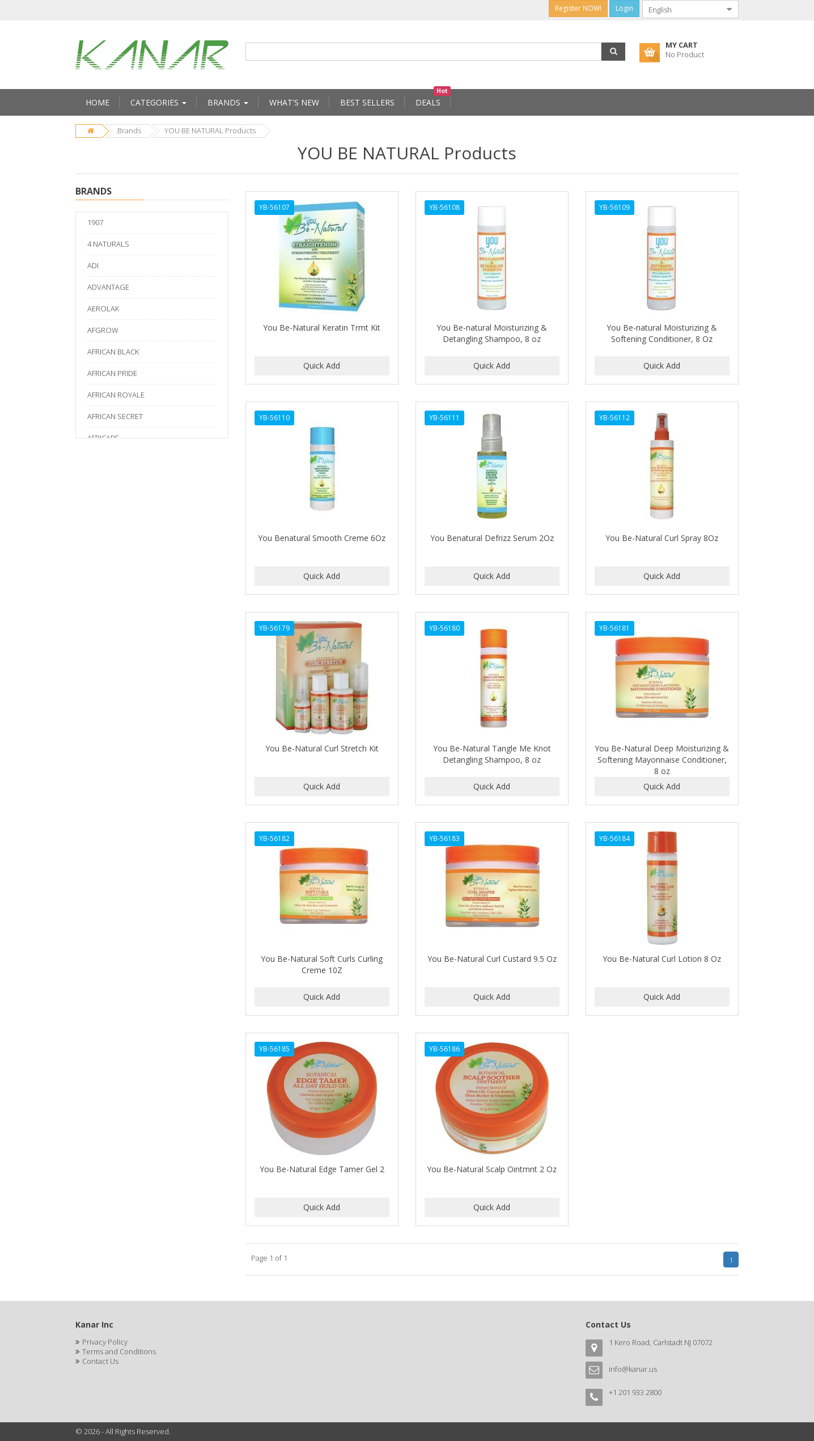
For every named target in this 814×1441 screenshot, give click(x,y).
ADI (93, 265)
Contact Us (100, 1361)
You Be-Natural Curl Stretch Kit (322, 748)
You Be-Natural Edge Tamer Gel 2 (322, 1169)
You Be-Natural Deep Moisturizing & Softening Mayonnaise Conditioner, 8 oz (662, 759)
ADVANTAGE (108, 287)
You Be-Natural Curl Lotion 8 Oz (662, 958)
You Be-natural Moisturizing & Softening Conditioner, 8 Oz (662, 333)
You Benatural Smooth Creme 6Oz (321, 538)
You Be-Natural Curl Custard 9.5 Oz (492, 958)
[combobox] (681, 9)
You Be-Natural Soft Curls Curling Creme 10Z (322, 964)
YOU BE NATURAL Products (210, 130)
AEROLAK (103, 308)
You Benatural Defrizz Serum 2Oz (492, 538)
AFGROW (102, 330)
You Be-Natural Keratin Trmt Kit (321, 327)
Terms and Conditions (119, 1351)
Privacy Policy (105, 1342)
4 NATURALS (108, 244)
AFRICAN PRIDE (112, 373)
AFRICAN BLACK (113, 351)
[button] (613, 52)
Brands (129, 130)
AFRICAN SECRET (115, 416)
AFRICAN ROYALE (116, 395)
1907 (95, 222)
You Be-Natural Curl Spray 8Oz (661, 538)
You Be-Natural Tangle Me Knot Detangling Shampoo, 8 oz (492, 754)
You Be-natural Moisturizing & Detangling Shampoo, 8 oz (491, 333)
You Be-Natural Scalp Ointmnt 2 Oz (492, 1169)
